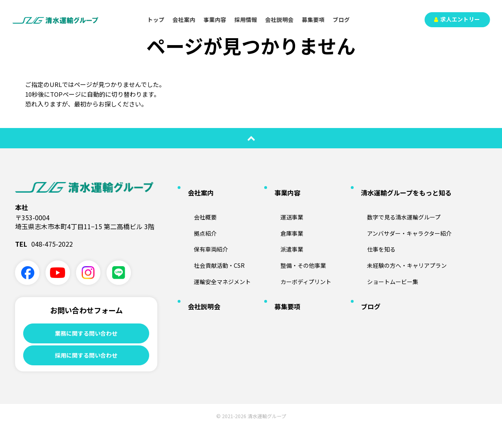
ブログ (341, 19)
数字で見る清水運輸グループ (399, 203)
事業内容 (215, 19)
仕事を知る (373, 229)
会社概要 (197, 203)
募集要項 (313, 19)
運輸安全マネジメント (216, 256)
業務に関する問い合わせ (86, 334)
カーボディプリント (299, 256)
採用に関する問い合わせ (86, 359)
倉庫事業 (283, 216)
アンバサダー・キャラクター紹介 (405, 216)
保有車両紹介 (203, 229)
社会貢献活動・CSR (212, 243)
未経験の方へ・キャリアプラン (402, 243)
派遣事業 (283, 229)
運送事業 (283, 203)
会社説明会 (279, 19)
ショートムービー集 (386, 256)
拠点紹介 (197, 216)
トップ (156, 19)
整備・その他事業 (296, 243)
